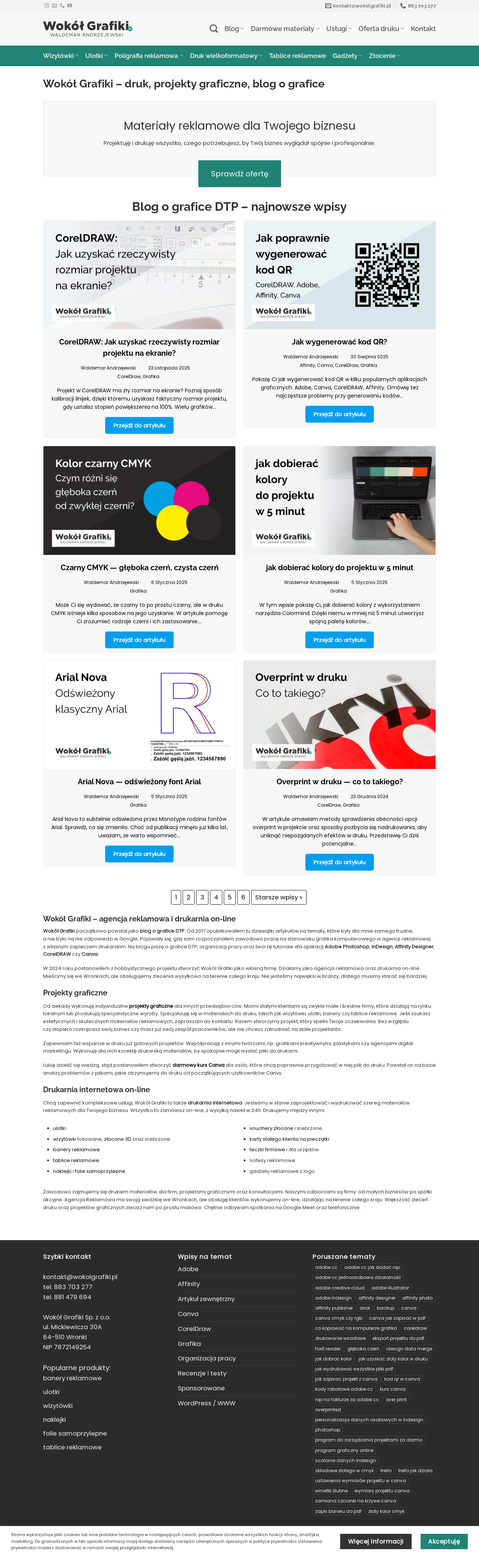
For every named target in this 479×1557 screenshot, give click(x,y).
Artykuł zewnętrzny (206, 1298)
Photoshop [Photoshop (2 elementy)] (327, 1430)
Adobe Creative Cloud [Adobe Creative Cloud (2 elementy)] (339, 1288)
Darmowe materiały (285, 29)
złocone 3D (117, 1139)
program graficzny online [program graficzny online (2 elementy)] (344, 1450)
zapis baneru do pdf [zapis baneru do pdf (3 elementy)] (338, 1511)
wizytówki (65, 1139)
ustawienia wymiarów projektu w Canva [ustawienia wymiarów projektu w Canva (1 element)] (360, 1480)
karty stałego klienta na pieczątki (289, 1139)
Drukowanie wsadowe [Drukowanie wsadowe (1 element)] (340, 1338)
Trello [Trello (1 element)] (386, 1470)
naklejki (63, 1171)
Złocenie (384, 55)
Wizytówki (61, 55)
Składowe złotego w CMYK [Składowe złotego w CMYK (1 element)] (344, 1470)
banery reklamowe (76, 1149)
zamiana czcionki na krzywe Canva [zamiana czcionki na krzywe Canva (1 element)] (355, 1501)
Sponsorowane (201, 1388)
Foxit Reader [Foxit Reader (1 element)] (328, 1349)
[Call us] (62, 6)
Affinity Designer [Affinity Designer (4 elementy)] (377, 1298)
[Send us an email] (54, 6)
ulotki (59, 1128)
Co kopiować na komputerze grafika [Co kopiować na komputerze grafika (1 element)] (356, 1328)
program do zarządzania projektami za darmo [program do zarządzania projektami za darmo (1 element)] (368, 1440)
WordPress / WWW (206, 1403)
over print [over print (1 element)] (396, 1399)
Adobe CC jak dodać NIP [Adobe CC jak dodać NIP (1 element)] (372, 1267)
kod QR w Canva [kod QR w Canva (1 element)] (402, 1379)
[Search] (214, 28)
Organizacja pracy (207, 1358)
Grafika (151, 376)
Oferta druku (381, 29)
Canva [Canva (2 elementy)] (409, 1308)
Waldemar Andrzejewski (108, 368)
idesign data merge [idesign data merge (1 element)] (409, 1349)
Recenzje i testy (202, 1373)
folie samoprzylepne (100, 1171)
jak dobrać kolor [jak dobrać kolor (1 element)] (333, 1359)
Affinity (307, 365)
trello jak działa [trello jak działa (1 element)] (415, 1470)
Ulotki (96, 55)
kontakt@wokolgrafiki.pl (80, 1276)
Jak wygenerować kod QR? (339, 341)
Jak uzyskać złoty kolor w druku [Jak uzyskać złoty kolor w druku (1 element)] (393, 1359)
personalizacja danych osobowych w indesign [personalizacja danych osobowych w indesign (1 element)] (369, 1420)
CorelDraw (129, 376)
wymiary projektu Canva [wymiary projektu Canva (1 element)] (382, 1491)
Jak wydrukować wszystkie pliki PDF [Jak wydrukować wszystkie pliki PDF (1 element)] (354, 1369)
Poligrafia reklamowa (149, 55)
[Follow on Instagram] (47, 6)
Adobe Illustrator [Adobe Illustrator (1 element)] (390, 1288)
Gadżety (347, 55)
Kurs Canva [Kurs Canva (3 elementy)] (393, 1389)
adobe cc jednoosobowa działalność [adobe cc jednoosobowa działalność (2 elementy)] (358, 1277)
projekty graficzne (151, 1006)
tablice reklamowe (76, 1160)
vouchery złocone (271, 1128)
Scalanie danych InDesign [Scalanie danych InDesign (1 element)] (345, 1460)
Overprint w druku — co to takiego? (340, 781)
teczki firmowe (267, 1149)
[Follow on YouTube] (69, 6)
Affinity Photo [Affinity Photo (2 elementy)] (417, 1298)
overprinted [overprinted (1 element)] (328, 1409)
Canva (325, 365)
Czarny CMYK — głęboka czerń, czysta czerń (140, 567)
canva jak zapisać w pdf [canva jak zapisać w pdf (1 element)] (397, 1318)
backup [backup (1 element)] (385, 1308)
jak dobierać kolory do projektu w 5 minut (340, 567)
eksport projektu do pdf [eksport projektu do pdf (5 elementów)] (398, 1338)
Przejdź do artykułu (139, 425)
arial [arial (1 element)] (365, 1308)
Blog (234, 29)
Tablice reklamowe (297, 55)
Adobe (188, 1268)
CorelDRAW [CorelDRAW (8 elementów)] (415, 1328)
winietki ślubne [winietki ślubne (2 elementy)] (331, 1491)
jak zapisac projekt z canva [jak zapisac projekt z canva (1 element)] (346, 1379)
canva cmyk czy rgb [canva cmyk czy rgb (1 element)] (338, 1318)
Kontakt (423, 29)
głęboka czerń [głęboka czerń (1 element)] (363, 1349)
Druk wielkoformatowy (226, 55)
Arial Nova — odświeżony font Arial (139, 781)
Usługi (339, 29)
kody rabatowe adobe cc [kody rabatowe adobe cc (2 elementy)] (344, 1389)
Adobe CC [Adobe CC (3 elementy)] (326, 1267)
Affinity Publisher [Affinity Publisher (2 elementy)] (334, 1308)
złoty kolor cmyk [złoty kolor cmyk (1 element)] (386, 1511)
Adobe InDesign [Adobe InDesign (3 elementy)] (333, 1298)
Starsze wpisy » (278, 897)
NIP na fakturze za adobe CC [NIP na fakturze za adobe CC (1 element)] (347, 1399)
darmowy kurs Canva (199, 1065)
